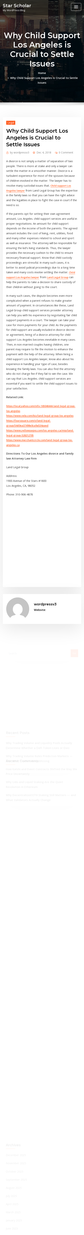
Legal (10, 112)
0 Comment (61, 141)
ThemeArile (42, 1228)
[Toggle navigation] (76, 7)
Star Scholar (15, 5)
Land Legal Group (31, 244)
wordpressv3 (18, 141)
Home (6, 72)
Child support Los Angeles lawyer (26, 171)
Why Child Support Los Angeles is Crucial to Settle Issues (47, 72)
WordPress (46, 1224)
